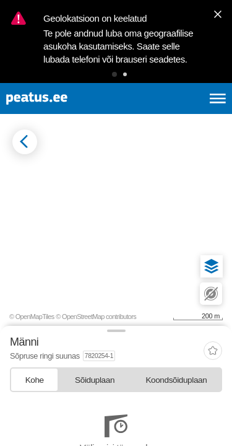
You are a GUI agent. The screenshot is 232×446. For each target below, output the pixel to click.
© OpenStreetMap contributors (96, 316)
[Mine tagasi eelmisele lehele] (24, 141)
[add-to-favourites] (213, 351)
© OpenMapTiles (31, 316)
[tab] (34, 379)
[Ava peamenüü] (218, 98)
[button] (114, 74)
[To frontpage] (65, 98)
